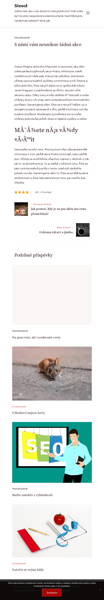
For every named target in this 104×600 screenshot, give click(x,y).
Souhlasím (52, 592)
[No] (100, 589)
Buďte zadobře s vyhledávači (32, 495)
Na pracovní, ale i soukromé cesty (36, 337)
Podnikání (19, 407)
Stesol (20, 6)
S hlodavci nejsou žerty (28, 413)
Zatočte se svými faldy (28, 570)
